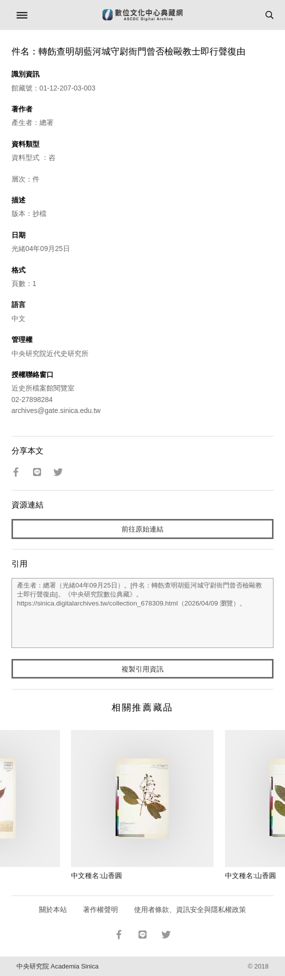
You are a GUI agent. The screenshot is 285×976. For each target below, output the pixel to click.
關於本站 (53, 910)
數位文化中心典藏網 (142, 15)
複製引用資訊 (143, 669)
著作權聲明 (100, 910)
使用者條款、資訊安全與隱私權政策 (190, 910)
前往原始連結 (143, 529)
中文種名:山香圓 (96, 876)
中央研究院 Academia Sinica (57, 966)
